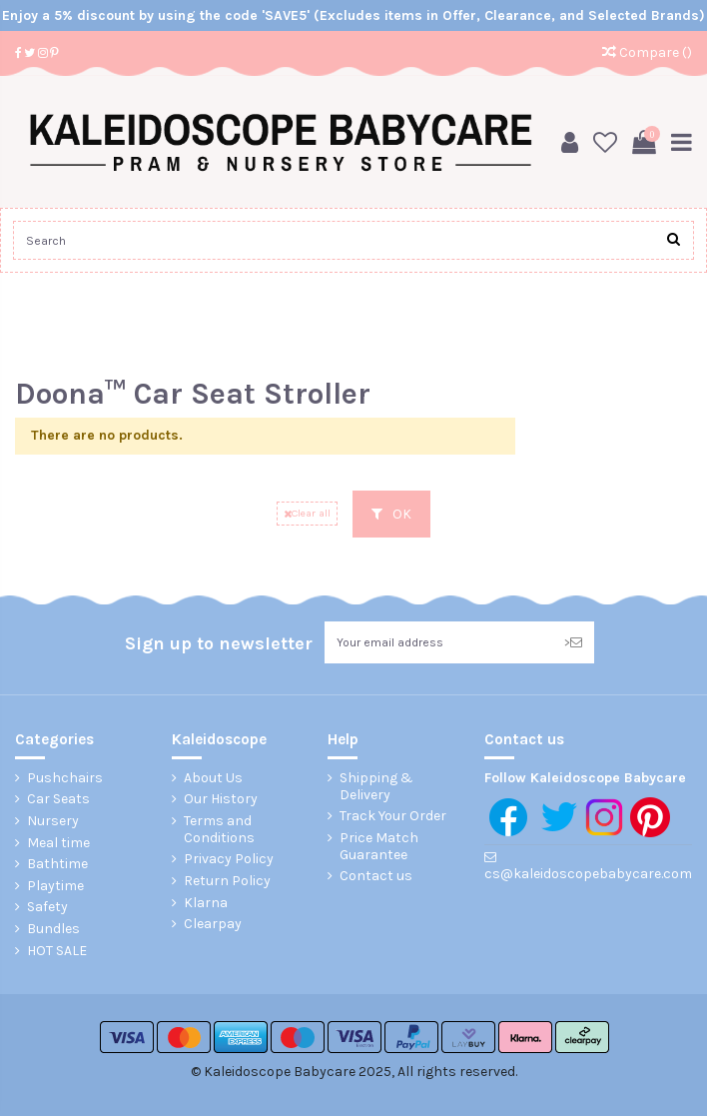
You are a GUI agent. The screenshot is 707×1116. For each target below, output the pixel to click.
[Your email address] (438, 642)
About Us (213, 778)
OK (391, 514)
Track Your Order (393, 816)
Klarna (206, 903)
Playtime (55, 886)
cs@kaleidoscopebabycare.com (588, 873)
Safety (47, 907)
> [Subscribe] (573, 642)
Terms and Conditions (219, 829)
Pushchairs (65, 778)
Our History (221, 799)
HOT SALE (57, 951)
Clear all (307, 513)
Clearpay (213, 924)
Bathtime (57, 864)
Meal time (58, 843)
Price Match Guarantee (379, 846)
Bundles (53, 929)
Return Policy (227, 881)
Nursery (53, 821)
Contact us (376, 876)
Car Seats (58, 799)
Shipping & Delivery (376, 786)
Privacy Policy (229, 859)
